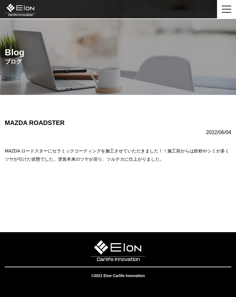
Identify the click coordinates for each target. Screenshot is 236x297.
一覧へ (118, 206)
